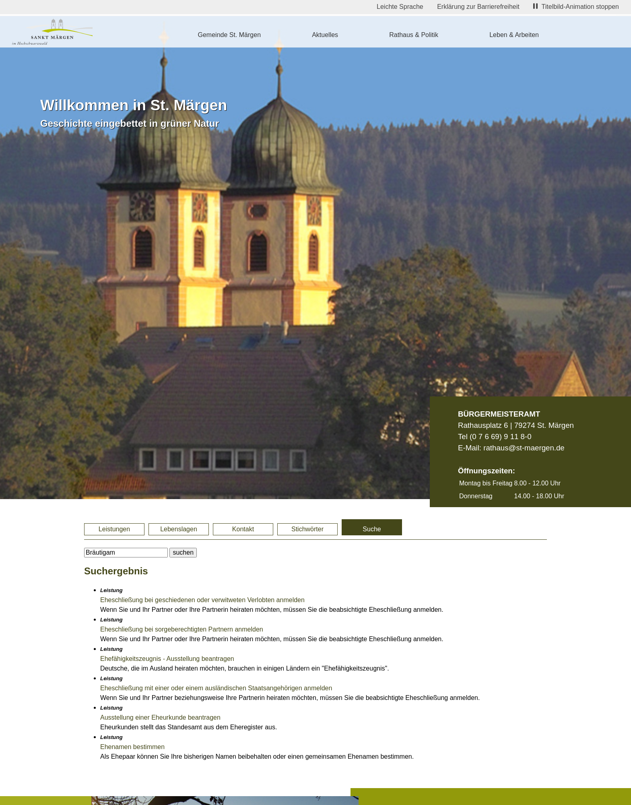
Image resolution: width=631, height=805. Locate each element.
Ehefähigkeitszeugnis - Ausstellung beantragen (167, 658)
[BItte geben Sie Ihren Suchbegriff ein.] (126, 552)
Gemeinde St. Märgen (229, 34)
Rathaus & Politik (413, 34)
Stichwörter (307, 529)
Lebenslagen (178, 529)
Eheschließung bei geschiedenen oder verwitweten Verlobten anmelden (202, 600)
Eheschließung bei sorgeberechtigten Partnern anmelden (181, 629)
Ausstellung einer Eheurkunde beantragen (160, 717)
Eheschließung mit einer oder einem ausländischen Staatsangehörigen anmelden (216, 688)
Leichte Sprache (400, 6)
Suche (372, 529)
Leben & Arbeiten (514, 34)
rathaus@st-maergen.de (523, 448)
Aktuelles (325, 34)
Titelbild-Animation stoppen (576, 6)
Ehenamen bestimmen (132, 746)
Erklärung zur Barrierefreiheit (478, 6)
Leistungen (114, 529)
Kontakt (243, 529)
